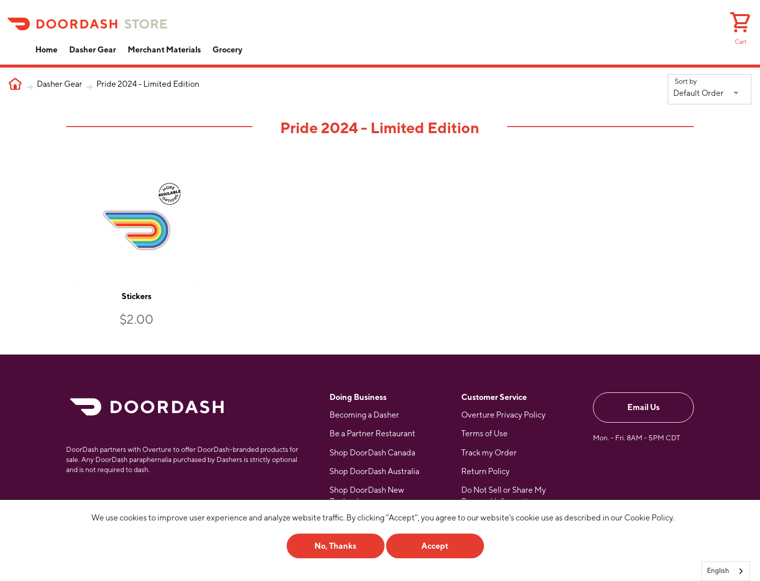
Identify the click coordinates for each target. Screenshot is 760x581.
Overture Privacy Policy (503, 412)
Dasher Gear (92, 49)
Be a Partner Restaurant (372, 431)
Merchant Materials (164, 49)
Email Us (643, 404)
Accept (434, 546)
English (718, 570)
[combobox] (725, 571)
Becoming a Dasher (364, 412)
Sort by (686, 81)
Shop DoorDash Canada (372, 449)
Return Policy (485, 469)
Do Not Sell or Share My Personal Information (503, 493)
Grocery (227, 49)
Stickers (135, 293)
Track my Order (489, 449)
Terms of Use (484, 431)
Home (46, 49)
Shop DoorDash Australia (374, 469)
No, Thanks (335, 546)
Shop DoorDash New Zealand (367, 493)
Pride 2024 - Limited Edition (147, 84)
